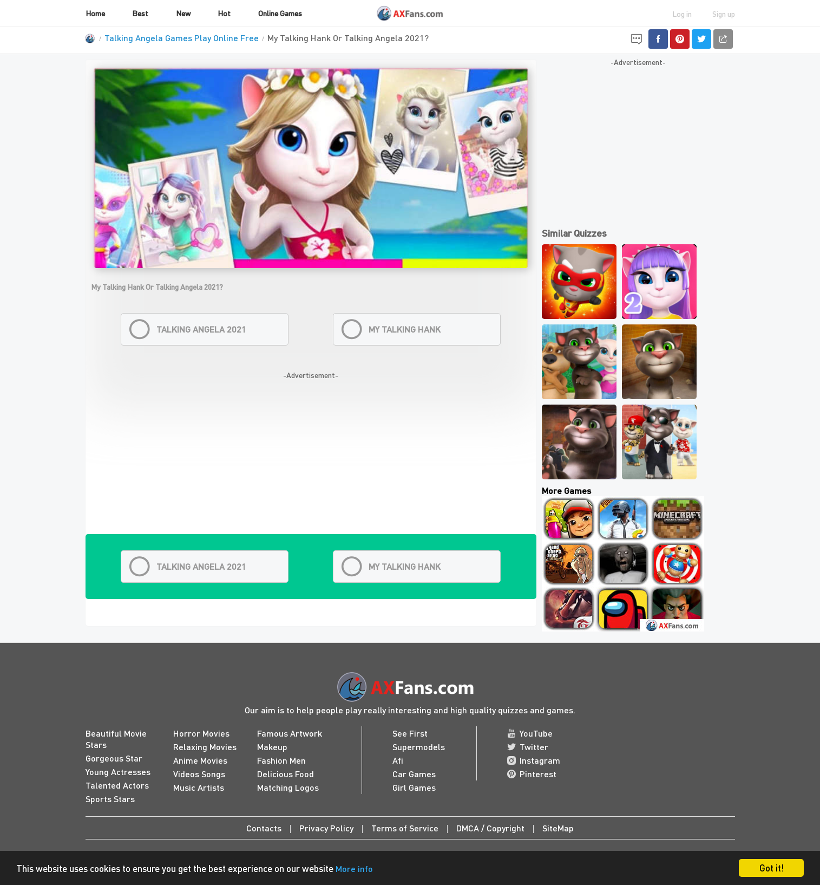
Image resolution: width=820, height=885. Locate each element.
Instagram (533, 760)
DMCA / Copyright (490, 828)
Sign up (723, 13)
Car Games (414, 773)
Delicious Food (285, 773)
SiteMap (558, 828)
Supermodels (418, 746)
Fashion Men (281, 760)
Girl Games (414, 787)
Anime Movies (200, 760)
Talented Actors (117, 785)
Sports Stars (110, 798)
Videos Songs (199, 773)
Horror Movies (201, 733)
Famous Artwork (289, 733)
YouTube (530, 733)
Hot (224, 13)
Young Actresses (118, 771)
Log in (682, 13)
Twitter (527, 746)
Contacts (263, 828)
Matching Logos (288, 787)
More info (354, 868)
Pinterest (531, 773)
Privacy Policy (326, 828)
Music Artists (198, 787)
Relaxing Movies (205, 746)
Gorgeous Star (114, 758)
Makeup (272, 746)
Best (140, 13)
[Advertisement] (311, 458)
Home (95, 13)
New (183, 13)
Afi (397, 760)
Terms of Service (404, 828)
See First (410, 733)
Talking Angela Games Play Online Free (181, 37)
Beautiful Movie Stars (116, 738)
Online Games (280, 13)
